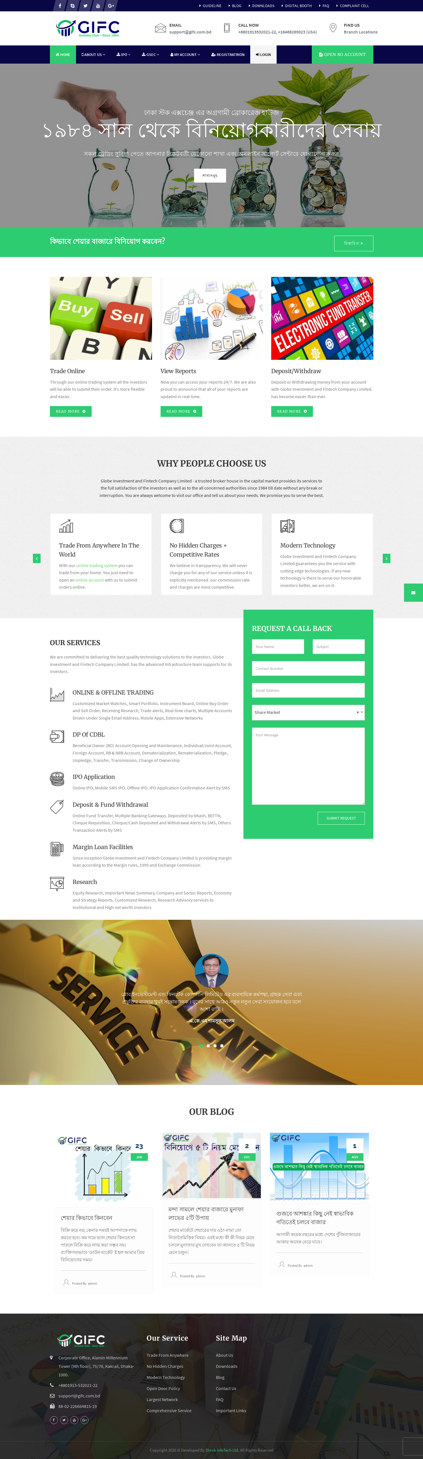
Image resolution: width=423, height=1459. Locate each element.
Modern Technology (166, 1377)
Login (263, 54)
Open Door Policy (163, 1388)
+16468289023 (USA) (297, 32)
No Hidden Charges (165, 1366)
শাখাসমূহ (235, 175)
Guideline (209, 5)
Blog (234, 5)
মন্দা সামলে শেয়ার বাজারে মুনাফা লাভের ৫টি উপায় (206, 1213)
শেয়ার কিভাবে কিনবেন (86, 1217)
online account (89, 580)
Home (63, 54)
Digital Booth (296, 5)
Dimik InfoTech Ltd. (222, 1450)
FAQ (323, 5)
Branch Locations (361, 32)
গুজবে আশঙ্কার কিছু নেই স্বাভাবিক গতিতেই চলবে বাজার (314, 1218)
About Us (93, 54)
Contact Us (226, 1388)
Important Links (231, 1410)
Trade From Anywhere (168, 1355)
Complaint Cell (352, 5)
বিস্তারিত (353, 243)
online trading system (96, 565)
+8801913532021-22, (257, 32)
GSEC (150, 54)
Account (342, 54)
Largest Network (162, 1399)
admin (92, 1283)
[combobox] (308, 712)
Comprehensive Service (169, 1410)
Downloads (260, 5)
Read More (71, 411)
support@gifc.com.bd (190, 32)
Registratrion (228, 54)
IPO (124, 54)
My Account (185, 54)
